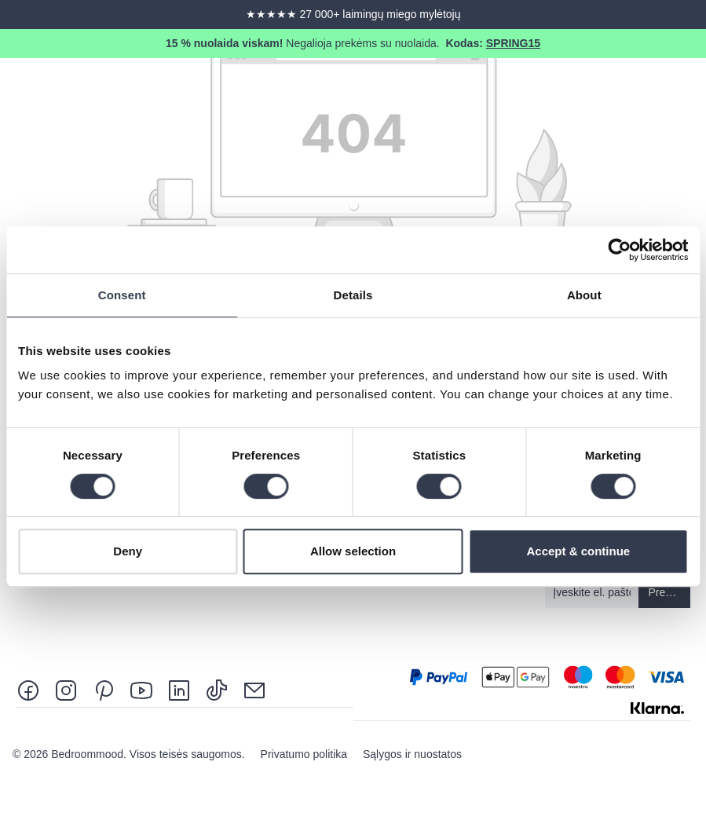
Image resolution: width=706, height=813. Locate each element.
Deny (127, 551)
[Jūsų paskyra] (596, 88)
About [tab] (584, 295)
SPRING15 (513, 43)
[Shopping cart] (640, 88)
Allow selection (353, 551)
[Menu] (684, 88)
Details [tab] (353, 295)
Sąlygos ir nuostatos (412, 754)
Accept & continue (578, 551)
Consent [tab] (122, 295)
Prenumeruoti (670, 592)
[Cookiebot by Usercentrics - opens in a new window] (619, 250)
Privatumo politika (305, 754)
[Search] (552, 88)
